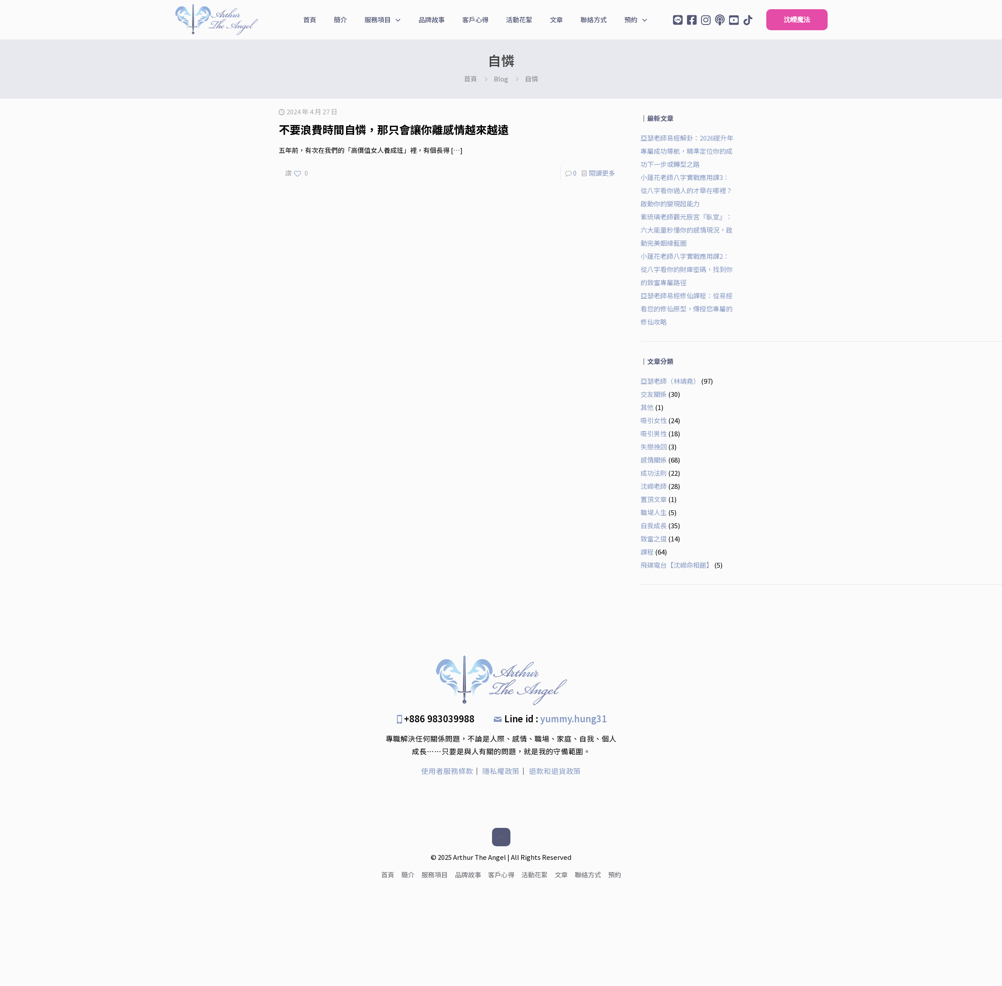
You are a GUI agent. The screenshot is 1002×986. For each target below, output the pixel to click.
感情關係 (654, 459)
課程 (647, 551)
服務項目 (434, 874)
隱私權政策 (501, 771)
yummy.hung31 (573, 718)
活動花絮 (534, 874)
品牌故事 (468, 874)
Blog (501, 78)
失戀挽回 (654, 446)
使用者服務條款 (447, 771)
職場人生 (654, 512)
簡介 (407, 874)
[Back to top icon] (501, 837)
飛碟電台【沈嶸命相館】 (677, 564)
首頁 (470, 78)
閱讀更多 (602, 172)
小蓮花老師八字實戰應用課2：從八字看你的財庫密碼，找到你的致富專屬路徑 (687, 269)
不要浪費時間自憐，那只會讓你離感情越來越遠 (394, 129)
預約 (614, 874)
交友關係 (654, 394)
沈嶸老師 (654, 486)
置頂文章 (654, 499)
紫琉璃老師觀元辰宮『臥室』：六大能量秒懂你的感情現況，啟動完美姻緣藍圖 (687, 229)
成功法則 (654, 472)
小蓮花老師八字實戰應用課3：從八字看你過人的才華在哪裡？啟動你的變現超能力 (687, 190)
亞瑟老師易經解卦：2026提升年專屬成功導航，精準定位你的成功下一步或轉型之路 (687, 151)
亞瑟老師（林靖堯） (670, 380)
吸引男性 (654, 433)
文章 (561, 874)
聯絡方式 (588, 874)
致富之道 (654, 538)
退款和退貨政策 (555, 771)
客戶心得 (501, 874)
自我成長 (654, 525)
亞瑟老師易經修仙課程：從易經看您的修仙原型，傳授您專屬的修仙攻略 (687, 308)
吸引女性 (654, 420)
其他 (647, 407)
